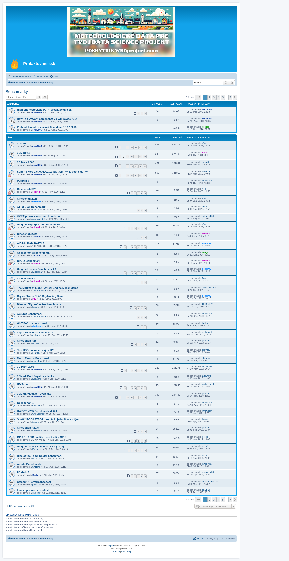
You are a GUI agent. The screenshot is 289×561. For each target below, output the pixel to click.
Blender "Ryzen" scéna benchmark (39, 304)
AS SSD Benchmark (29, 313)
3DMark (22, 143)
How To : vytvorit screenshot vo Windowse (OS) (47, 118)
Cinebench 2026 (27, 198)
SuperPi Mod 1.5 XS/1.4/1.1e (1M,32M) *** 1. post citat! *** (52, 171)
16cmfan (36, 236)
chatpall (36, 493)
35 (132, 147)
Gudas (35, 475)
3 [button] (214, 97)
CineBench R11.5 (28, 427)
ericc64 (36, 192)
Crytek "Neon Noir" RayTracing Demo (40, 296)
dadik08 (36, 405)
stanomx (206, 358)
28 (132, 166)
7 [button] (230, 97)
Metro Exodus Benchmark (33, 358)
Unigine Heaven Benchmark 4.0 (36, 269)
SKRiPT (36, 467)
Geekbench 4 (25, 402)
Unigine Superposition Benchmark (38, 224)
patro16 (205, 340)
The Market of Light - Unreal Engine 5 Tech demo (47, 287)
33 (140, 175)
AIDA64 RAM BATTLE (30, 243)
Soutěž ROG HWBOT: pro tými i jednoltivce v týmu (48, 419)
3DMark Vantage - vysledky (34, 393)
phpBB (111, 546)
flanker (205, 278)
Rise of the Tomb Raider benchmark (39, 455)
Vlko (204, 143)
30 (140, 166)
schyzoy (36, 353)
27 (127, 166)
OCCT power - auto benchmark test (39, 216)
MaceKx (206, 171)
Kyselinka (37, 272)
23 (140, 156)
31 (145, 166)
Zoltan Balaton (39, 290)
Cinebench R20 (26, 278)
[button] (198, 97)
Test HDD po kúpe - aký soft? (35, 350)
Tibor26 (205, 162)
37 (140, 147)
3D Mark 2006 (25, 162)
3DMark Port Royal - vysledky (35, 376)
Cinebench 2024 (27, 233)
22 (136, 156)
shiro (204, 206)
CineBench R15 (27, 340)
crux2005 (37, 112)
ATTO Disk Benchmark (31, 206)
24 (145, 156)
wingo (205, 252)
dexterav (36, 201)
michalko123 (208, 472)
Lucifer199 (207, 180)
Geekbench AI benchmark (33, 252)
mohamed (37, 335)
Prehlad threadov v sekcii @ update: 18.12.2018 (47, 127)
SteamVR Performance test (34, 481)
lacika (205, 323)
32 (136, 175)
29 (136, 166)
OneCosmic (38, 414)
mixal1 (205, 446)
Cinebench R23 (26, 189)
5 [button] (223, 97)
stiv (34, 299)
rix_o (204, 152)
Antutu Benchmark (29, 464)
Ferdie (205, 437)
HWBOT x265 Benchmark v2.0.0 (37, 411)
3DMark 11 (23, 152)
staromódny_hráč (210, 481)
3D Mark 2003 (25, 366)
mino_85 (36, 209)
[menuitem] (19, 76)
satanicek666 (38, 219)
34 (127, 147)
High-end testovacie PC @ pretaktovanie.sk (44, 109)
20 (127, 156)
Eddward (36, 343)
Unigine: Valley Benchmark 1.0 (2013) (40, 446)
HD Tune (22, 384)
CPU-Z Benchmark (28, 260)
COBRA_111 (208, 304)
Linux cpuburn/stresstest (33, 490)
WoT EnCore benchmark (32, 323)
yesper (205, 127)
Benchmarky (17, 91)
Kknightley (37, 449)
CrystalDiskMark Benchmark (35, 332)
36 (136, 147)
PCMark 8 (23, 180)
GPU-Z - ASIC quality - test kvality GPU (41, 437)
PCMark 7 (23, 472)
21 (132, 156)
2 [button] (209, 97)
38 (145, 147)
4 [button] (218, 97)
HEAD (35, 458)
